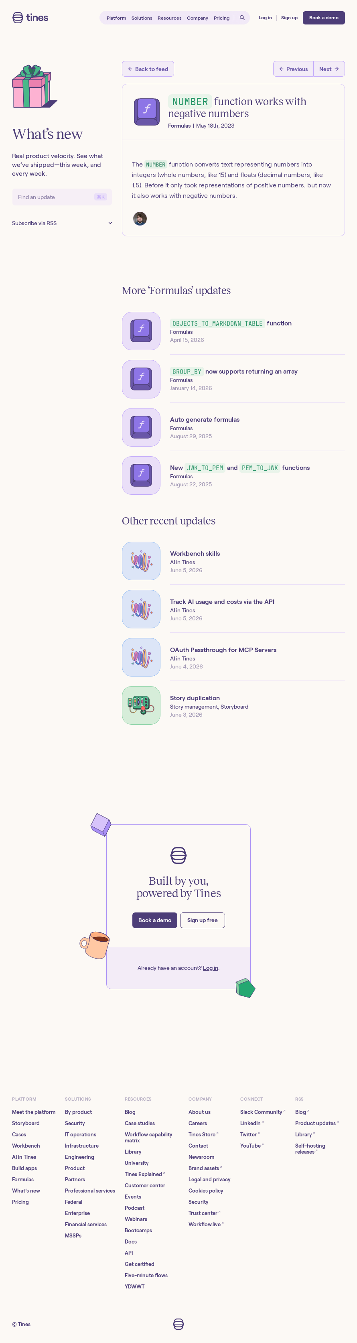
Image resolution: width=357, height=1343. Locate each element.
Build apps (24, 1168)
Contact (198, 1146)
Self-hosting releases (310, 1149)
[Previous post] (293, 69)
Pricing (20, 1202)
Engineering (79, 1157)
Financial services (86, 1224)
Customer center (145, 1185)
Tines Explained (145, 1173)
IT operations (80, 1135)
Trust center (205, 1212)
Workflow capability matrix (148, 1138)
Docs (131, 1242)
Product (75, 1168)
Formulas (23, 1179)
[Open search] (242, 17)
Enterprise (77, 1213)
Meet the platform (33, 1112)
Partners (75, 1179)
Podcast (134, 1208)
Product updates (317, 1123)
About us (200, 1112)
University (137, 1163)
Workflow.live (206, 1224)
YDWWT (134, 1287)
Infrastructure (82, 1146)
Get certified (139, 1264)
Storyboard (26, 1123)
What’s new (26, 1191)
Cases (19, 1135)
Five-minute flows (146, 1275)
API (129, 1253)
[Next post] (329, 69)
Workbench (26, 1146)
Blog (130, 1112)
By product (78, 1112)
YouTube (252, 1145)
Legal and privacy (210, 1179)
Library (133, 1152)
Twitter (250, 1134)
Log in (210, 968)
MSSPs (73, 1236)
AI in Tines (24, 1157)
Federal (73, 1202)
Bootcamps (138, 1230)
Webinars (136, 1219)
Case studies (140, 1123)
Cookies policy (206, 1191)
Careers (198, 1123)
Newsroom (201, 1157)
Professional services (90, 1191)
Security (75, 1123)
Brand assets (205, 1167)
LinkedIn (252, 1123)
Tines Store (204, 1134)
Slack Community (263, 1111)
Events (133, 1197)
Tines (24, 1324)
